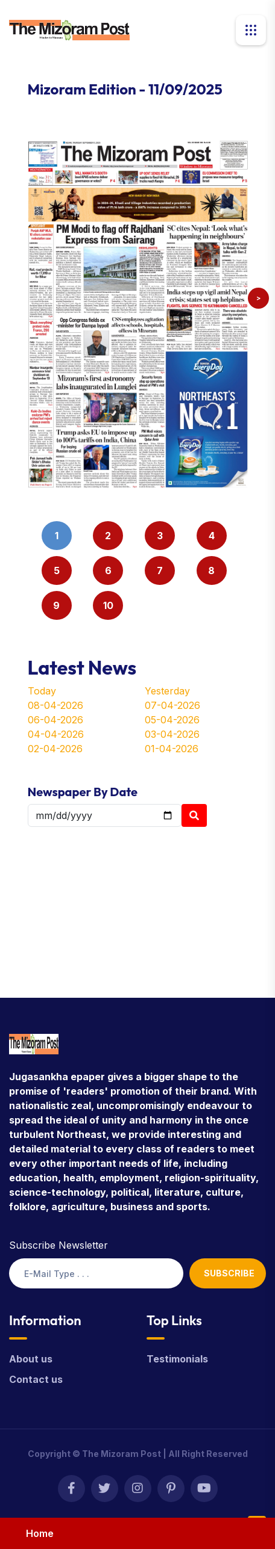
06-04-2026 (55, 720)
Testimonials (177, 1359)
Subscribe (229, 1273)
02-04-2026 (55, 749)
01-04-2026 (171, 749)
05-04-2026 (172, 720)
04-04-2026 (56, 734)
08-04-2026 (55, 705)
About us (30, 1359)
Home (40, 1533)
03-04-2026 (172, 734)
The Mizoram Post (121, 1454)
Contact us (36, 1379)
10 (108, 605)
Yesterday (167, 691)
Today (42, 691)
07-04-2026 (172, 705)
